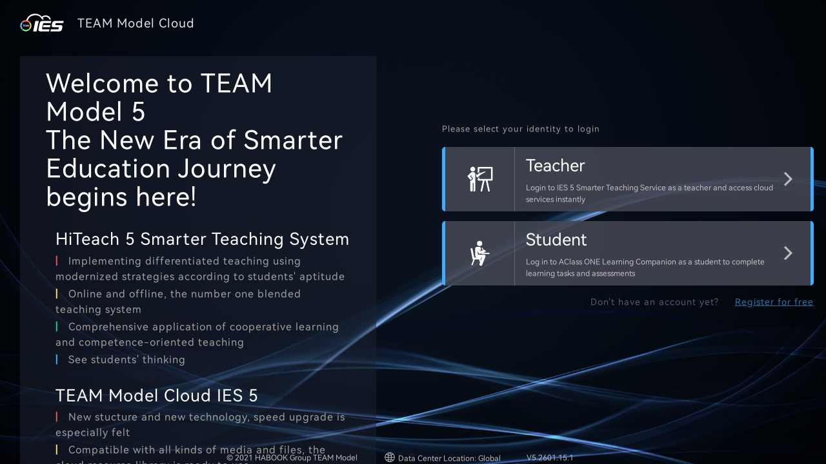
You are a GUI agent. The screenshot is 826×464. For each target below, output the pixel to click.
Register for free (774, 301)
